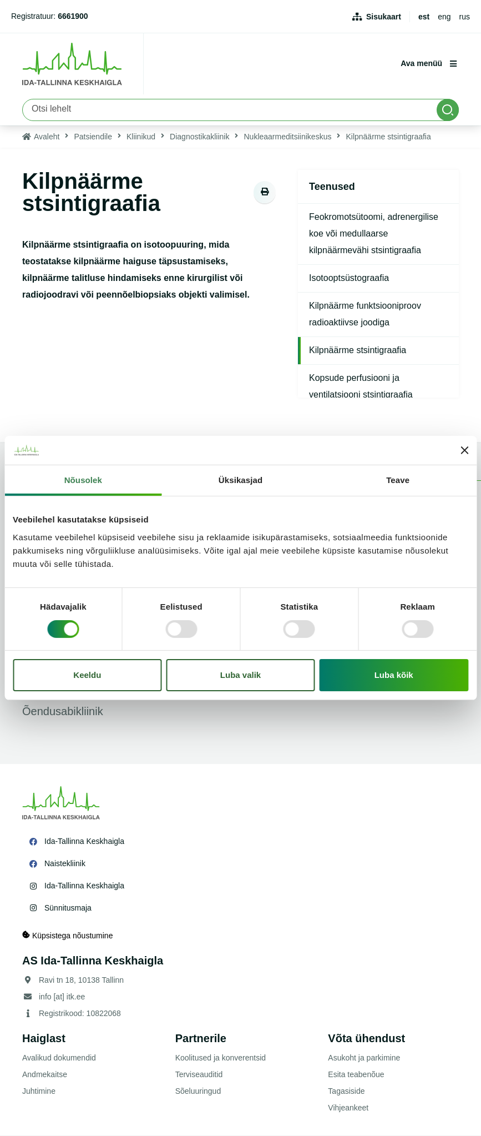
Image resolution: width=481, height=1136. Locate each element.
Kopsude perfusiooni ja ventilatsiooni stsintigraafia (361, 386)
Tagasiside (346, 1091)
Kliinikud (140, 136)
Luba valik (240, 675)
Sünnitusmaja (68, 907)
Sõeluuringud (198, 1091)
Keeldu (87, 675)
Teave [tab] (397, 480)
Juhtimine (38, 1091)
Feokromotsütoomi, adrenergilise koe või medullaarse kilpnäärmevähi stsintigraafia (373, 233)
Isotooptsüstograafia (349, 278)
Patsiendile (93, 136)
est (423, 16)
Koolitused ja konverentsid (220, 1058)
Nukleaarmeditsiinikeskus (287, 136)
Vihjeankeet (348, 1108)
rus (464, 16)
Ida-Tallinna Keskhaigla (84, 841)
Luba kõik (393, 675)
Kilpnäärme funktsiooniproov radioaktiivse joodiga (365, 314)
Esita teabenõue (356, 1074)
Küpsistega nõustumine (67, 936)
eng (444, 16)
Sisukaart (383, 16)
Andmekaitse (44, 1074)
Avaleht (46, 136)
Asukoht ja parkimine (364, 1058)
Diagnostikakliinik (199, 136)
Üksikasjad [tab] (240, 480)
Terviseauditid (199, 1074)
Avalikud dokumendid (59, 1058)
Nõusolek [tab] (83, 480)
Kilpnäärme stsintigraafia (357, 350)
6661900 (73, 16)
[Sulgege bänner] (464, 450)
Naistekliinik (64, 863)
